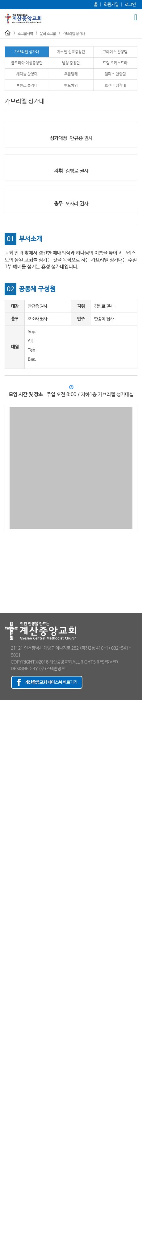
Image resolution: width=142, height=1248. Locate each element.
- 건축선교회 (11, 955)
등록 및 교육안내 (14, 1152)
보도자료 (7, 770)
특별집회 (7, 807)
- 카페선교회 (11, 1035)
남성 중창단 (71, 63)
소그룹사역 (25, 34)
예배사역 (7, 795)
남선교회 (7, 869)
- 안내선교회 (11, 912)
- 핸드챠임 (9, 1121)
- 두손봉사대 (11, 986)
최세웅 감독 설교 (14, 1238)
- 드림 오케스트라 (15, 1090)
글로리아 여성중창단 (27, 63)
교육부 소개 (9, 826)
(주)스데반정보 (52, 668)
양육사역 (7, 1134)
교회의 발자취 (11, 715)
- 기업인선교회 (13, 980)
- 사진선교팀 (11, 924)
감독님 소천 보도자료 (17, 1232)
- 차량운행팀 (11, 943)
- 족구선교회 (11, 1029)
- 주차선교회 (11, 937)
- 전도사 (7, 739)
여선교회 (7, 875)
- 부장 (5, 752)
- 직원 (5, 758)
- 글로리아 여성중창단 (19, 1078)
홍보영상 (7, 789)
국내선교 (7, 887)
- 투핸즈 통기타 (13, 1115)
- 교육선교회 (11, 967)
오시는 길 (8, 783)
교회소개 (7, 703)
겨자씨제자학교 (13, 1140)
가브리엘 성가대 (74, 34)
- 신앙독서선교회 (14, 1010)
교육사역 (7, 820)
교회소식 (7, 1177)
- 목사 (5, 733)
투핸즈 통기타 (27, 85)
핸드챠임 (71, 85)
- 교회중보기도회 (14, 973)
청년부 (5, 856)
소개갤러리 (9, 1208)
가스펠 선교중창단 (71, 52)
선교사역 (7, 863)
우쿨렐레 (71, 74)
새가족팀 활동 (11, 1171)
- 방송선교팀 (11, 918)
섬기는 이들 (9, 727)
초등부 (5, 844)
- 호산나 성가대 (13, 1127)
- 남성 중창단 (11, 1084)
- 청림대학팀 (11, 998)
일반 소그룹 (9, 949)
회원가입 (111, 4)
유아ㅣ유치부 (11, 832)
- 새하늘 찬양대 (13, 1097)
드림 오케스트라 (115, 63)
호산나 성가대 (115, 85)
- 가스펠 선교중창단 (17, 1066)
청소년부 (7, 850)
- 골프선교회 (11, 961)
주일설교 (7, 801)
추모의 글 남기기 (14, 1244)
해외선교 (7, 893)
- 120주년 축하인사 (17, 1201)
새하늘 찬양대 (27, 74)
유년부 (5, 838)
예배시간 (7, 764)
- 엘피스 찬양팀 (13, 1109)
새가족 (5, 1146)
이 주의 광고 (10, 1183)
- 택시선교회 (11, 1041)
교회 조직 (8, 721)
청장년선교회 (11, 881)
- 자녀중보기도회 (14, 1023)
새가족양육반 (11, 1158)
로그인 (130, 4)
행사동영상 (9, 1195)
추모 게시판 (9, 1214)
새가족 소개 (9, 1164)
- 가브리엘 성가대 (15, 1060)
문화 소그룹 (48, 34)
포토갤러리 (9, 1189)
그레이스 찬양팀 (115, 52)
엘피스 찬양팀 (115, 74)
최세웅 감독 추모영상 (17, 1220)
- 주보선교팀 (11, 930)
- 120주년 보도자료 (17, 776)
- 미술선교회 (11, 992)
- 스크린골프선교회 (16, 1004)
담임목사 (7, 709)
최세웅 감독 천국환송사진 (21, 1226)
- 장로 (5, 746)
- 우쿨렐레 (9, 1103)
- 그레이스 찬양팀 (15, 1072)
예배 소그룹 (9, 906)
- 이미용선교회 (13, 1017)
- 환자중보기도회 (14, 1047)
